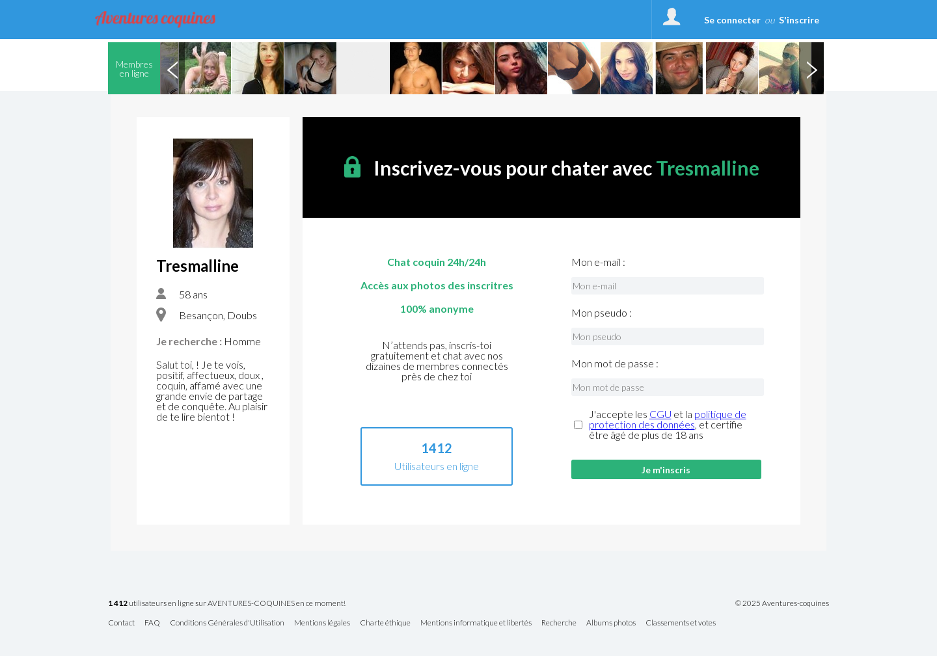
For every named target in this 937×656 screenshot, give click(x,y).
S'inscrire (799, 19)
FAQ (152, 623)
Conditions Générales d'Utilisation (227, 623)
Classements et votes (680, 623)
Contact (121, 623)
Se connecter (732, 19)
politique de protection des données (667, 419)
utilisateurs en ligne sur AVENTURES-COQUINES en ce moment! (227, 603)
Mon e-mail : (598, 262)
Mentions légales (322, 623)
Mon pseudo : (601, 313)
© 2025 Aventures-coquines (782, 603)
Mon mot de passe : (615, 363)
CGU (660, 414)
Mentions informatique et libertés (476, 623)
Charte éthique (385, 623)
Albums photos (611, 623)
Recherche (559, 623)
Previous (172, 68)
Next (811, 68)
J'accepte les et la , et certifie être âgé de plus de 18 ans (667, 424)
